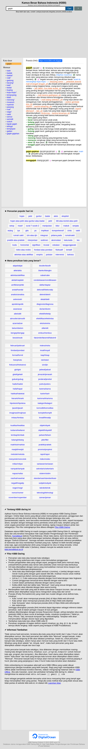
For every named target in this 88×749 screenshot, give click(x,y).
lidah (9, 97)
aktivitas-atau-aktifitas (23, 254)
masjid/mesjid (17, 449)
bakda (10, 75)
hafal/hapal (17, 389)
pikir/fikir (45, 440)
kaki (9, 85)
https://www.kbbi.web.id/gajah (50, 61)
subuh (9, 121)
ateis (56, 216)
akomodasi (56, 240)
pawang (10, 107)
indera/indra (45, 345)
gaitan (9, 131)
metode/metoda (17, 454)
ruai (9, 109)
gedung (10, 80)
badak (9, 73)
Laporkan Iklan (54, 683)
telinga (10, 126)
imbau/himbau (18, 417)
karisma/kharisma (45, 398)
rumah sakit (18, 235)
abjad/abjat (17, 266)
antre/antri (17, 299)
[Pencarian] (36, 8)
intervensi (60, 254)
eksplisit (65, 216)
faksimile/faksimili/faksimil (45, 338)
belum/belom (17, 328)
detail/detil (45, 299)
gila (26, 230)
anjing (10, 230)
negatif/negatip (17, 483)
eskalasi (55, 245)
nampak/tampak (18, 469)
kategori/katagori (45, 403)
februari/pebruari (17, 345)
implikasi (45, 230)
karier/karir (45, 393)
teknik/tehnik (45, 488)
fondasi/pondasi (17, 350)
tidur (57, 226)
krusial (46, 245)
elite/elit (45, 328)
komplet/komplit (45, 413)
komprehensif (58, 230)
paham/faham (45, 435)
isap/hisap (45, 355)
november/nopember (18, 497)
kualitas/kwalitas (18, 425)
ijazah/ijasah (17, 408)
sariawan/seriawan (45, 464)
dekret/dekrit (45, 294)
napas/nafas (17, 473)
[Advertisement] (44, 35)
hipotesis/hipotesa (17, 403)
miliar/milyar (17, 464)
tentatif (69, 250)
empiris (39, 254)
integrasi (44, 235)
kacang (10, 83)
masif (20, 226)
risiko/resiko (45, 459)
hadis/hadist (17, 384)
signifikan (36, 245)
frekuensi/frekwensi (17, 365)
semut (9, 117)
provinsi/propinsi (45, 449)
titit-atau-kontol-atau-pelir (67, 221)
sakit (9, 114)
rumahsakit (70, 235)
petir (30, 216)
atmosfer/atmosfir (17, 318)
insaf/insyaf (45, 350)
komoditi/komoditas (45, 408)
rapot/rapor (45, 454)
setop (11, 226)
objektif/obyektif (45, 430)
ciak (9, 78)
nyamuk (10, 104)
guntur (39, 216)
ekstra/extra (45, 323)
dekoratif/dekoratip (45, 290)
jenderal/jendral (45, 379)
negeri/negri (17, 488)
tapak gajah (12, 124)
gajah (9, 64)
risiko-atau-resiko (23, 250)
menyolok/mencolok (17, 459)
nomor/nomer (17, 493)
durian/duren (45, 309)
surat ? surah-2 (32, 226)
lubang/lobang (18, 440)
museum (10, 102)
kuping (10, 90)
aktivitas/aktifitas (17, 275)
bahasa (70, 254)
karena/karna (45, 389)
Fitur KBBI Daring (62, 527)
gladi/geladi (18, 374)
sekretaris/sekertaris (45, 469)
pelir (50, 221)
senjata (75, 226)
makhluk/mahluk (18, 444)
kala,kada (68, 240)
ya (35, 230)
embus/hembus (45, 333)
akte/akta (18, 270)
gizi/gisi (17, 369)
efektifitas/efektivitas (45, 318)
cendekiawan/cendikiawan (45, 280)
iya (18, 230)
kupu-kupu (12, 92)
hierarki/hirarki (18, 398)
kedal (9, 87)
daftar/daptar (45, 285)
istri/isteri (45, 360)
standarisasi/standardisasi (45, 478)
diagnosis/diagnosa (45, 304)
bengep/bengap (17, 333)
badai (47, 216)
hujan (22, 216)
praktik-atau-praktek (16, 240)
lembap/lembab (17, 435)
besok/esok (18, 338)
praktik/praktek (45, 444)
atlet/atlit (17, 314)
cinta (69, 230)
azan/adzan (18, 323)
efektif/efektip (45, 314)
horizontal (24, 245)
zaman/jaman (45, 497)
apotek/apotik (17, 304)
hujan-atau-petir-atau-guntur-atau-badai (27, 221)
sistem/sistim (44, 473)
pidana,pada (56, 235)
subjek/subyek (45, 483)
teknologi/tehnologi (45, 493)
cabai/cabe (45, 275)
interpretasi (32, 240)
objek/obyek (45, 425)
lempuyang (11, 95)
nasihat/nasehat (18, 478)
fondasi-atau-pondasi (43, 250)
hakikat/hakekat (17, 393)
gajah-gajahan (13, 133)
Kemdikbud (17, 536)
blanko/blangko (44, 270)
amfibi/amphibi (17, 285)
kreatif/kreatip (45, 417)
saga (9, 112)
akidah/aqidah (18, 280)
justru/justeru (44, 384)
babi (9, 71)
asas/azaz (17, 309)
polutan (49, 254)
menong (11, 100)
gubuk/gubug (17, 379)
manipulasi (47, 226)
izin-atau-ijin (32, 235)
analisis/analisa (17, 294)
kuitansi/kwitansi (18, 430)
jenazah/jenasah (45, 374)
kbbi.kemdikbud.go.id (14, 549)
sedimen (44, 240)
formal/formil (17, 355)
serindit (10, 119)
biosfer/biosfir (45, 266)
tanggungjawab (69, 245)
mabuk (66, 226)
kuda (14, 245)
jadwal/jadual (45, 369)
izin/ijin (45, 365)
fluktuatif (59, 250)
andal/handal (17, 290)
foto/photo (17, 360)
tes (78, 240)
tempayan (11, 129)
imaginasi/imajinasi (17, 413)
